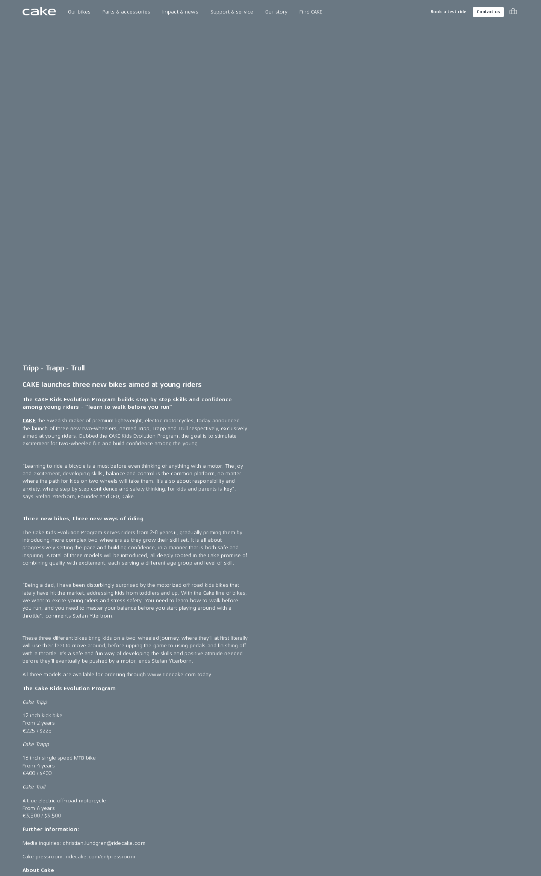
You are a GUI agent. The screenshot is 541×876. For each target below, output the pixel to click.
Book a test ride (448, 11)
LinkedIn (393, 766)
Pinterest (393, 794)
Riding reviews (220, 794)
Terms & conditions (495, 849)
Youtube (393, 807)
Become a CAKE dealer (320, 780)
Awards (212, 780)
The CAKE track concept (141, 766)
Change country (55, 849)
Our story (276, 12)
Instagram (395, 739)
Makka (31, 739)
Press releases (221, 739)
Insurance (305, 794)
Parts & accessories (126, 12)
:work (30, 794)
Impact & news (180, 12)
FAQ (297, 766)
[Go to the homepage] (39, 12)
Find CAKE (310, 12)
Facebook (395, 753)
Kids (28, 821)
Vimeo (391, 821)
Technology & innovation (143, 753)
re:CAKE (32, 807)
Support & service (231, 12)
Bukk (28, 780)
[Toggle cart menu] (513, 12)
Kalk (28, 766)
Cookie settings (311, 807)
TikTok (390, 780)
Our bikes (79, 12)
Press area (216, 753)
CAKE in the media (224, 766)
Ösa (27, 753)
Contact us (488, 11)
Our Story (124, 739)
